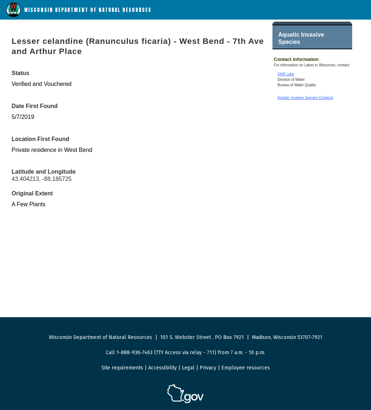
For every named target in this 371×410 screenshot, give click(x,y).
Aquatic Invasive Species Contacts (305, 98)
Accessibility (162, 368)
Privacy (208, 368)
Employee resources (245, 368)
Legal (188, 368)
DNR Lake (286, 74)
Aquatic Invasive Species (301, 38)
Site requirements (122, 368)
